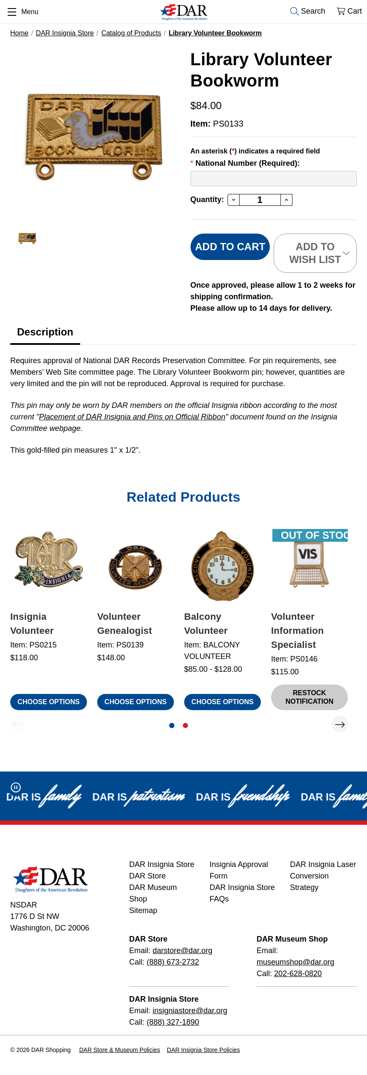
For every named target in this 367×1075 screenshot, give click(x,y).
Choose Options (48, 701)
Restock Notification (310, 697)
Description (45, 332)
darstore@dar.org (182, 950)
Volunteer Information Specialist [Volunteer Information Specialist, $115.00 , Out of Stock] (297, 630)
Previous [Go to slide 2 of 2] (17, 724)
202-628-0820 (298, 973)
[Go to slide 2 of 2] (185, 725)
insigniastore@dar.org (190, 1010)
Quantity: (207, 199)
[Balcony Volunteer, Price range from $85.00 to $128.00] (222, 566)
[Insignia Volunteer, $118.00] (49, 566)
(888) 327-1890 (173, 1022)
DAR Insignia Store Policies (203, 1049)
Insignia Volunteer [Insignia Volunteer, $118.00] (32, 623)
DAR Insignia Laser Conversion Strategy (323, 876)
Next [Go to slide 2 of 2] (339, 724)
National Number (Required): (245, 163)
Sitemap (143, 910)
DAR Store (147, 876)
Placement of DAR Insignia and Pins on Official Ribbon (132, 417)
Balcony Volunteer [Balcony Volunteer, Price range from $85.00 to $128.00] (206, 623)
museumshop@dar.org (295, 962)
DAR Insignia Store (161, 864)
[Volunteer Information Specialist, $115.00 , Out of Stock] (309, 566)
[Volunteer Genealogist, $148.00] (135, 566)
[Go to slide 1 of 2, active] (171, 725)
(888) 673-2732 (173, 962)
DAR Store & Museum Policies (119, 1049)
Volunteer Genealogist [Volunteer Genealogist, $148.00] (124, 623)
